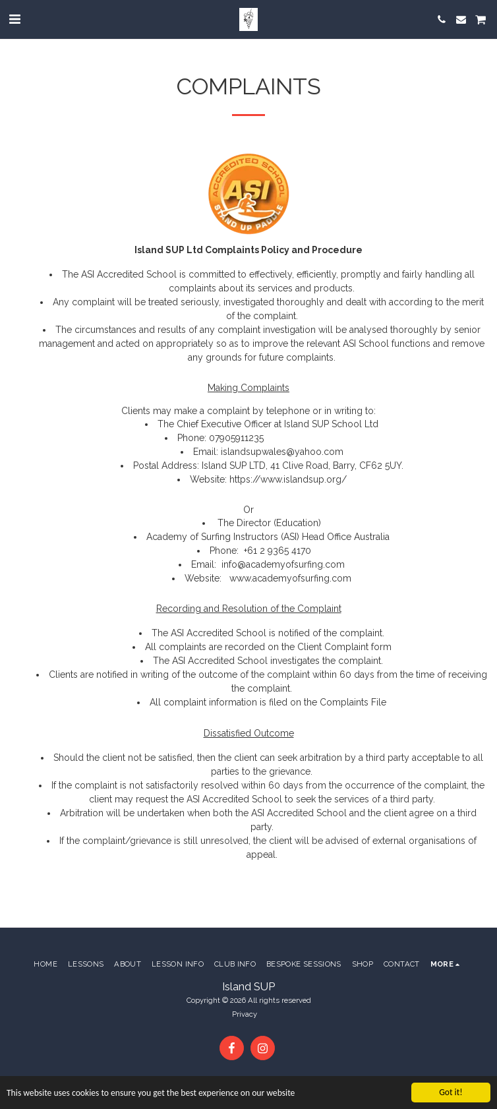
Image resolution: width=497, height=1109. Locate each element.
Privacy (244, 1014)
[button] (14, 19)
